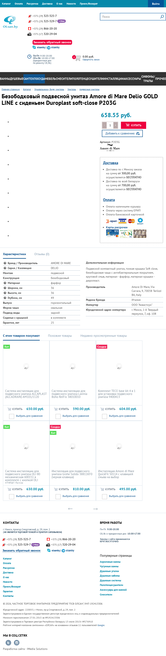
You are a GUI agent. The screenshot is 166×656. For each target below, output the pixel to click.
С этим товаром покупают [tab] (21, 336)
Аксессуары (132, 79)
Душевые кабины (110, 575)
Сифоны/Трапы (148, 79)
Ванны (5, 79)
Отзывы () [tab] (41, 254)
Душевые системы (110, 580)
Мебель (50, 79)
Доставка (47, 3)
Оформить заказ (91, 59)
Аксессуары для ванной (113, 589)
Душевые (16, 79)
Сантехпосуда (34, 79)
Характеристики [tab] (14, 254)
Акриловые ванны (110, 561)
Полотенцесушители (87, 79)
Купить (133, 125)
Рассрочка (32, 3)
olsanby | (42, 47)
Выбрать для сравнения (29, 416)
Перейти (8, 643)
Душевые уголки (109, 571)
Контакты (21, 11)
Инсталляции (113, 79)
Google (100, 625)
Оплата (19, 3)
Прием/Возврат (88, 3)
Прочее (160, 79)
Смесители (64, 79)
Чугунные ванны (109, 566)
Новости (71, 3)
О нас (59, 3)
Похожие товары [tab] (60, 336)
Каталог (6, 3)
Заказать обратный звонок (52, 42)
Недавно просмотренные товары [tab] (103, 336)
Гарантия (7, 11)
